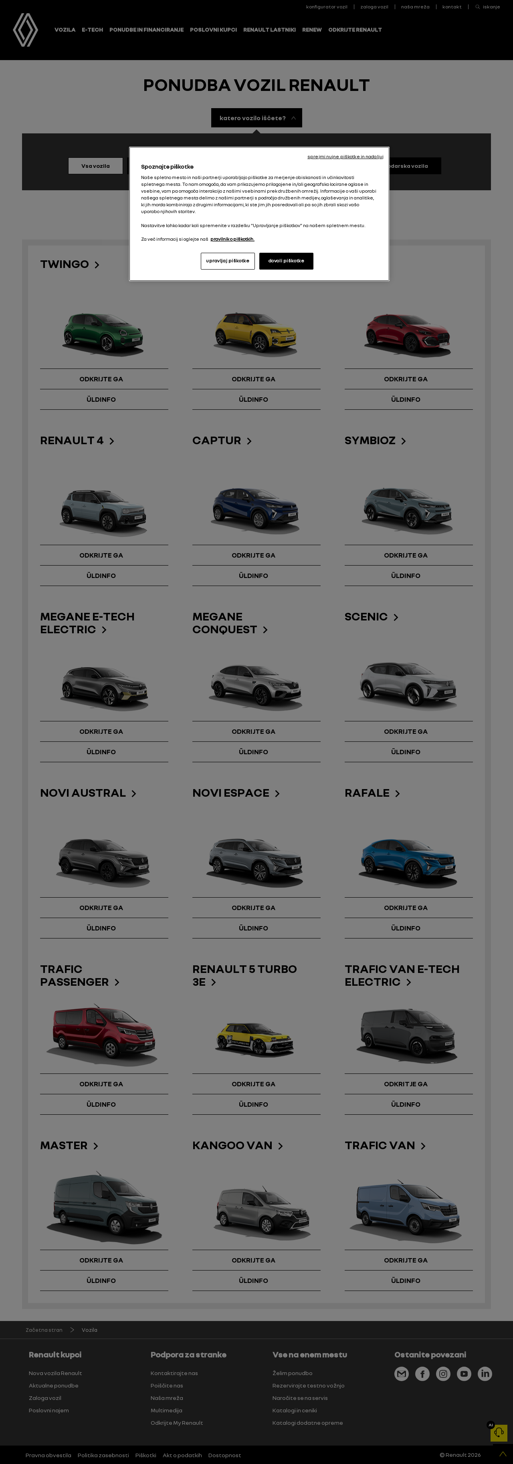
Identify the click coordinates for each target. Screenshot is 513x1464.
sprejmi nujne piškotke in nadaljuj (345, 156)
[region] (259, 214)
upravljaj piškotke (227, 261)
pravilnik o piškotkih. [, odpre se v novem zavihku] (232, 239)
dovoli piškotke (287, 261)
